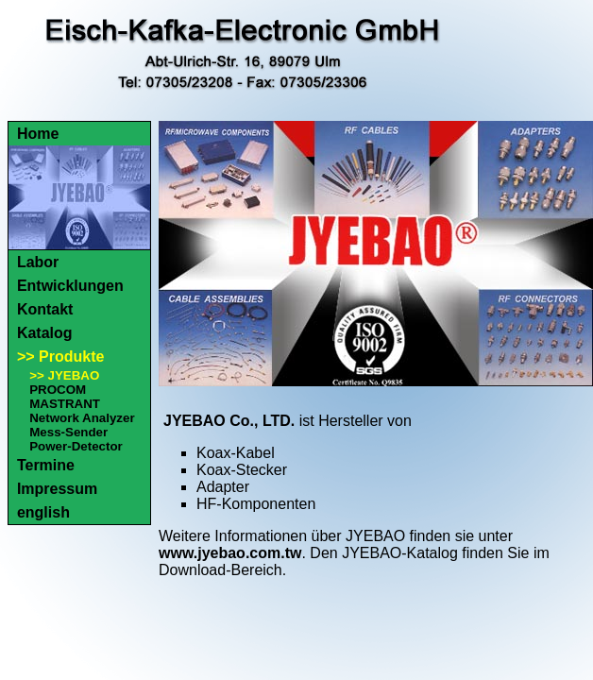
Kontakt (45, 309)
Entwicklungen (70, 286)
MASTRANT (64, 404)
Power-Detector (76, 446)
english (43, 512)
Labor (38, 262)
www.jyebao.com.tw (230, 553)
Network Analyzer (81, 418)
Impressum (57, 489)
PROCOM (57, 389)
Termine (46, 465)
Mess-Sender (68, 432)
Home (38, 134)
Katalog (45, 333)
